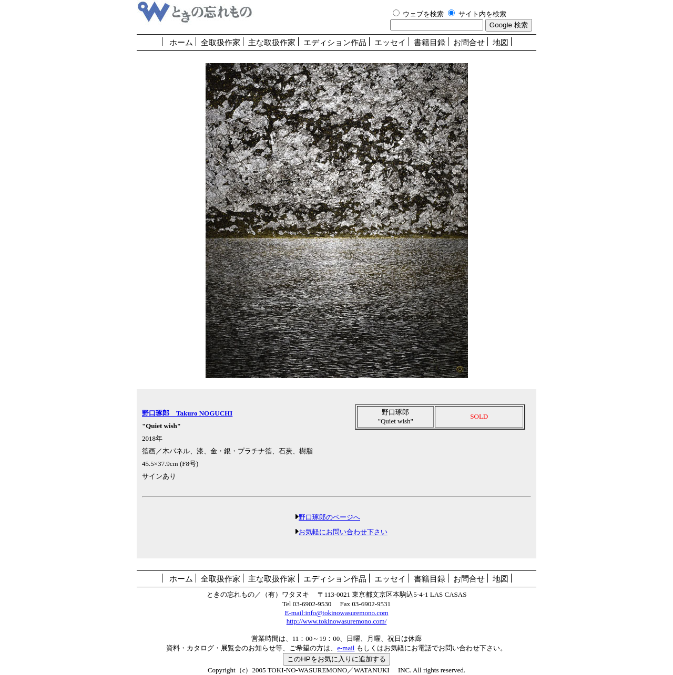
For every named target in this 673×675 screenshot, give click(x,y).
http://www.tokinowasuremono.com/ (337, 621)
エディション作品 (334, 42)
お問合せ (469, 42)
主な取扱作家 (271, 42)
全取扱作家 (220, 42)
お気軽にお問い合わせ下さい (343, 532)
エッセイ (390, 42)
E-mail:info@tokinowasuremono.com (336, 613)
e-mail (345, 648)
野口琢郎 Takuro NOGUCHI (187, 413)
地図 (500, 42)
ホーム (181, 42)
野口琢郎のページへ (329, 517)
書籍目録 (429, 42)
